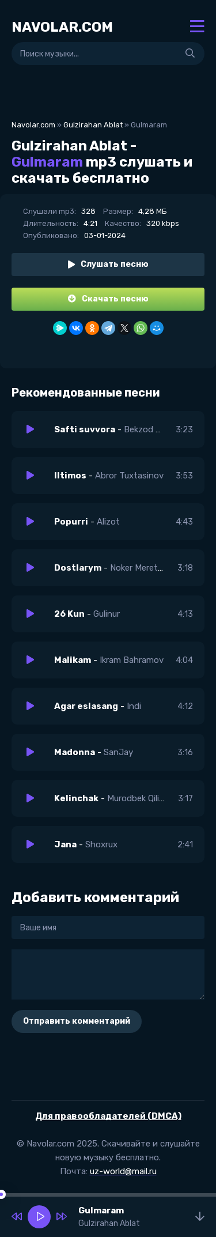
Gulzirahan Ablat (93, 124)
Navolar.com (33, 124)
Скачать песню (108, 299)
